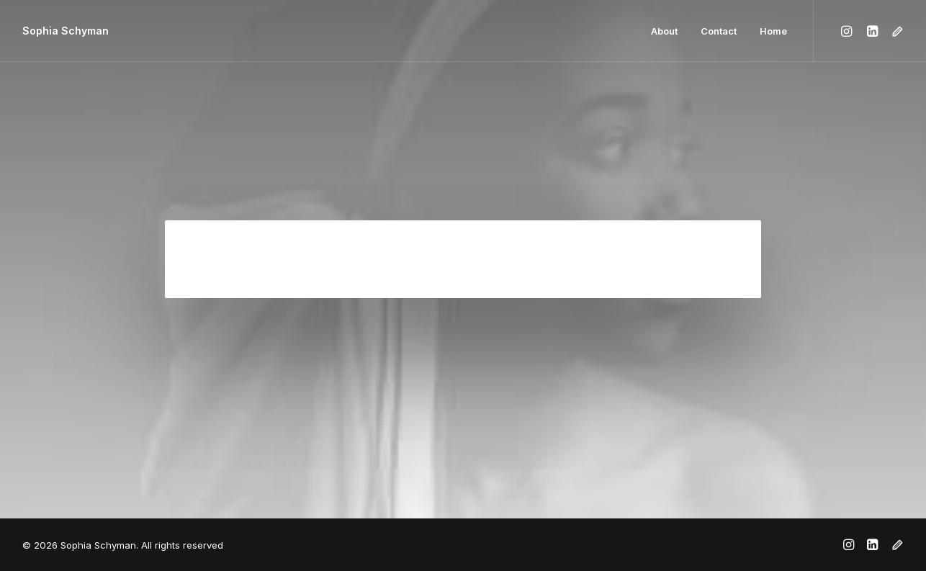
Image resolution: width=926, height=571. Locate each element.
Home (773, 31)
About (664, 31)
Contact (719, 31)
